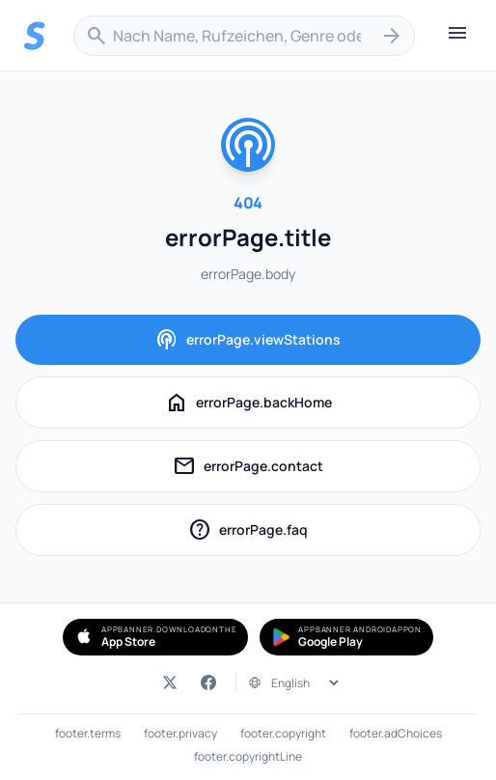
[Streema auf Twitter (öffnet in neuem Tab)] (169, 682)
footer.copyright (283, 733)
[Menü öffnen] (457, 35)
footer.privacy (180, 733)
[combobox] (244, 35)
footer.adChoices (395, 733)
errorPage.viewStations (248, 339)
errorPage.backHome (248, 402)
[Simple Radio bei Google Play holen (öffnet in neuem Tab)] (346, 637)
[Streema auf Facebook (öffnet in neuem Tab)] (208, 682)
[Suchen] (391, 35)
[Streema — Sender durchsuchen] (34, 35)
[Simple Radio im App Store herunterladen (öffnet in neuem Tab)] (155, 637)
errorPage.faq (285, 532)
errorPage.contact (278, 469)
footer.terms (88, 733)
